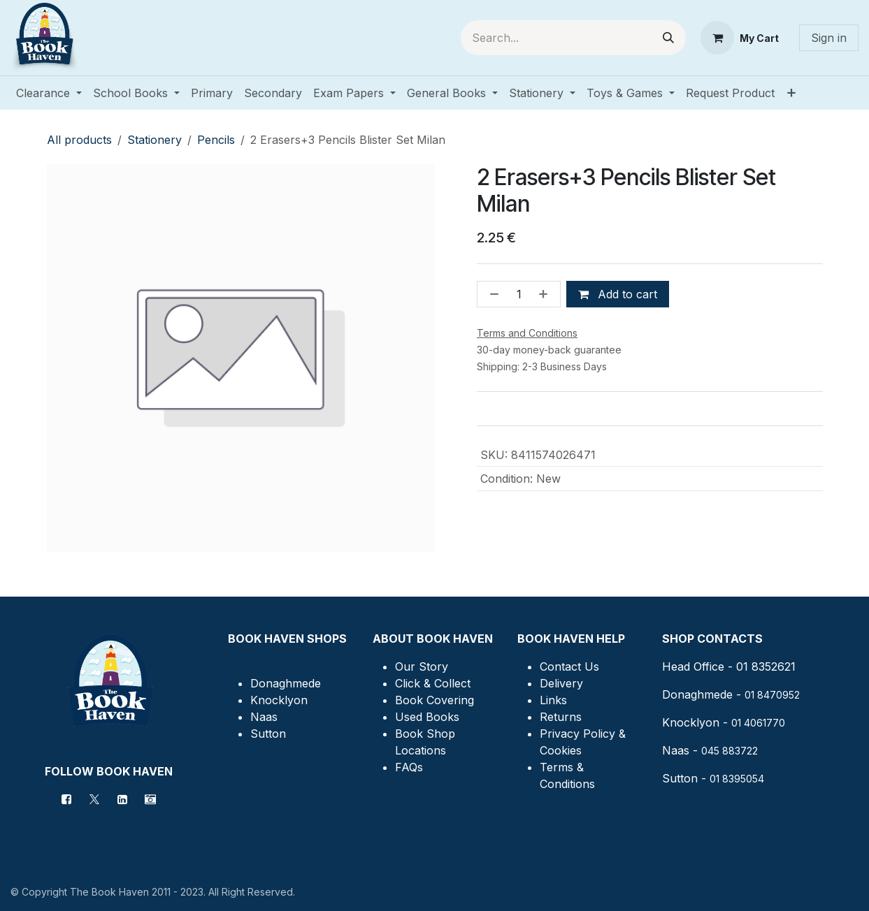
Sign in (829, 38)
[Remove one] (491, 294)
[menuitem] (48, 93)
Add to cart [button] (617, 294)
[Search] (668, 37)
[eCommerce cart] (740, 37)
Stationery (154, 140)
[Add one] (546, 294)
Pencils (216, 140)
